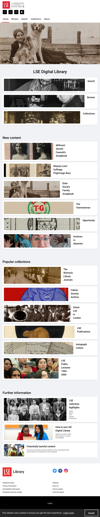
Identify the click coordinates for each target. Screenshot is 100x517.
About (47, 19)
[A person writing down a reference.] (87, 84)
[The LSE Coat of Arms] (77, 331)
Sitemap (55, 483)
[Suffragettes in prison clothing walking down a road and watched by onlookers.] (68, 275)
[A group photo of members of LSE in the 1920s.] (70, 409)
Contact (50, 503)
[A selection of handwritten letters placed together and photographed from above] (76, 348)
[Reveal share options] (10, 12)
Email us (56, 486)
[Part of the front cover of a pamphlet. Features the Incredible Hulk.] (71, 294)
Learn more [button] (68, 513)
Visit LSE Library (58, 492)
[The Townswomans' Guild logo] (76, 207)
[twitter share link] (55, 471)
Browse (14, 19)
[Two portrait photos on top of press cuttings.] (64, 151)
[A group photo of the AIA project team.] (73, 241)
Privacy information (10, 486)
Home (5, 19)
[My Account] (16, 12)
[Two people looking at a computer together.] (64, 432)
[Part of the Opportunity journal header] (82, 224)
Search (24, 19)
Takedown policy (8, 483)
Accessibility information (11, 489)
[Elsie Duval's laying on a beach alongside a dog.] (67, 189)
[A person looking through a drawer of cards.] (87, 101)
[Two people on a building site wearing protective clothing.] (49, 450)
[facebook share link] (60, 471)
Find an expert (58, 489)
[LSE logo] (13, 5)
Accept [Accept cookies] (91, 513)
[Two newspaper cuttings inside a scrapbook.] (63, 170)
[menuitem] (50, 503)
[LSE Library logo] (13, 471)
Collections (36, 19)
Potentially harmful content (12, 492)
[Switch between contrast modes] (22, 12)
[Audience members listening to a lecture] (67, 368)
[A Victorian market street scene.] (73, 313)
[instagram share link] (66, 471)
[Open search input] (5, 12)
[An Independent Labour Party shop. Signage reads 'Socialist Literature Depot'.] (83, 117)
